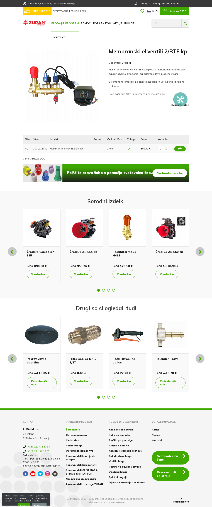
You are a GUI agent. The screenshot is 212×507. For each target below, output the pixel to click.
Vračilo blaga (117, 461)
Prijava (75, 11)
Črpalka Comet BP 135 (40, 253)
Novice (129, 23)
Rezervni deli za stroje (171, 474)
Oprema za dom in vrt (79, 450)
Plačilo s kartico (119, 445)
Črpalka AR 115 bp (83, 252)
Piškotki (28, 500)
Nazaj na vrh (181, 500)
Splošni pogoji (117, 477)
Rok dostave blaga (120, 456)
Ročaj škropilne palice (124, 360)
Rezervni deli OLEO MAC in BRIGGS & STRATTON (82, 472)
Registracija (61, 11)
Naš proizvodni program (81, 478)
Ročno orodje (74, 445)
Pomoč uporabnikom (96, 23)
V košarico (38, 274)
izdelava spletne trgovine (101, 502)
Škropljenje (73, 429)
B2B (84, 11)
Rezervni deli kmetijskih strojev (80, 458)
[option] (41, 245)
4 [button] (113, 290)
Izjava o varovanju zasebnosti (127, 482)
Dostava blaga (118, 471)
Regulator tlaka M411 (124, 253)
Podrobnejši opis (39, 382)
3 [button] (108, 290)
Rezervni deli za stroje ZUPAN (84, 484)
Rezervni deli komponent (81, 464)
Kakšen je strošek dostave (125, 450)
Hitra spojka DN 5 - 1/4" (84, 360)
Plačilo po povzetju (121, 440)
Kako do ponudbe (120, 435)
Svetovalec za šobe (170, 173)
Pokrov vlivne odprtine (36, 360)
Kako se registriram (121, 429)
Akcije (117, 23)
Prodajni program (65, 23)
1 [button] (98, 290)
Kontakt (58, 37)
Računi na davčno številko (125, 466)
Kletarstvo (72, 440)
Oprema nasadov (76, 435)
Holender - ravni (167, 359)
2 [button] (103, 290)
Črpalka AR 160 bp (169, 252)
